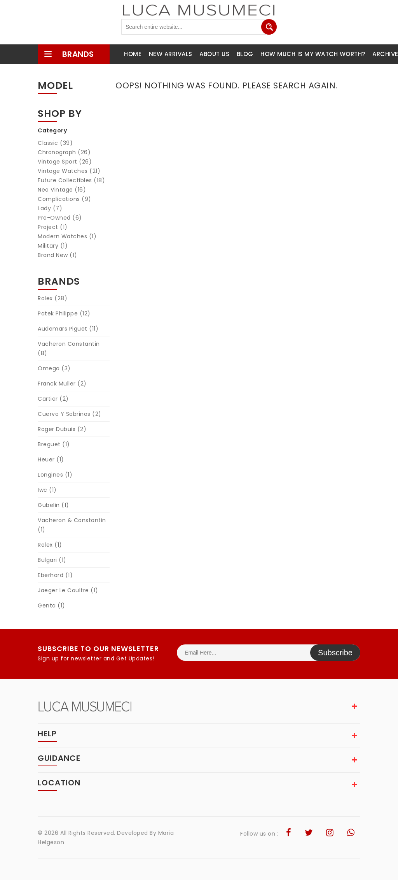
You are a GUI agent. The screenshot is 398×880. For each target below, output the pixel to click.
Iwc (47, 490)
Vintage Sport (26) (65, 161)
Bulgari (52, 560)
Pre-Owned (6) (60, 218)
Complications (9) (64, 199)
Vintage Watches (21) (69, 171)
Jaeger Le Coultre (68, 590)
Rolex (52, 298)
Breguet (54, 444)
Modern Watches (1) (67, 236)
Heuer (51, 459)
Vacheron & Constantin (72, 524)
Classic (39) (55, 143)
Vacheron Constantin (69, 348)
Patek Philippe (64, 313)
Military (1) (53, 246)
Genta (51, 605)
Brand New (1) (57, 255)
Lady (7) (50, 208)
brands (69, 54)
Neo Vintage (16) (62, 190)
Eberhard (55, 575)
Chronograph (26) (64, 152)
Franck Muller (62, 383)
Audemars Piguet (68, 329)
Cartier (53, 399)
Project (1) (53, 227)
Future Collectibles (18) (71, 180)
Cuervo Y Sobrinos (69, 414)
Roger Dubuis (62, 429)
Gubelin (53, 505)
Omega (54, 368)
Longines (55, 475)
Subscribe (335, 652)
